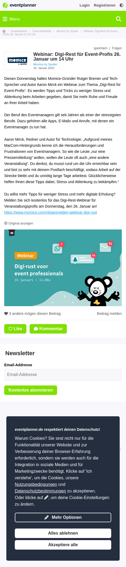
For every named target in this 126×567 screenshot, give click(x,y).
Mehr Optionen (63, 517)
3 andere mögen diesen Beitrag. (33, 313)
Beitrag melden (109, 313)
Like (15, 328)
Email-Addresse (18, 365)
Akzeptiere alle (63, 544)
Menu (11, 19)
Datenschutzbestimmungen (40, 491)
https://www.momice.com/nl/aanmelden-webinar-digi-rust (50, 212)
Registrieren (104, 5)
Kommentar (48, 328)
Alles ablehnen (63, 533)
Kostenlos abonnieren (30, 390)
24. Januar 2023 (43, 68)
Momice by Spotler (45, 64)
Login (85, 5)
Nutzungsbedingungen (36, 484)
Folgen (117, 48)
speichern (100, 48)
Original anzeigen (18, 223)
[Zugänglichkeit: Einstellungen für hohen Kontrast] (121, 5)
